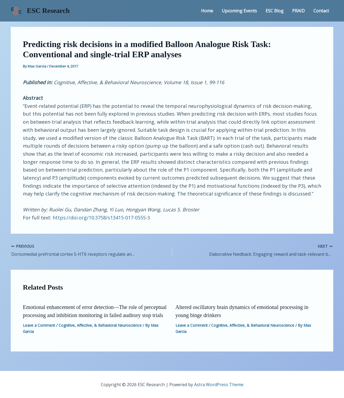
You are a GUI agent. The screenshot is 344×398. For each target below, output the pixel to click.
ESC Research (48, 11)
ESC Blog (275, 11)
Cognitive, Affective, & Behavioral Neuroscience (100, 325)
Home (207, 11)
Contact (321, 11)
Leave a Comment (39, 325)
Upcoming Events (239, 11)
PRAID (298, 11)
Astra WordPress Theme (218, 385)
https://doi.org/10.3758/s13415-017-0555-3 (101, 217)
